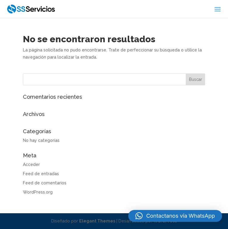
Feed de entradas (41, 173)
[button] (175, 216)
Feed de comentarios (44, 183)
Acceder (31, 164)
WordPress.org (38, 192)
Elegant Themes (97, 221)
